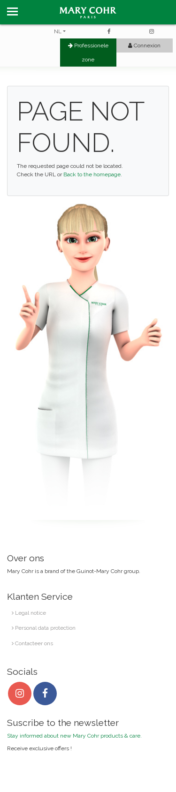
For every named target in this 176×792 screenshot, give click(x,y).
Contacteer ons (32, 643)
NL (57, 31)
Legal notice (29, 613)
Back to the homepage (92, 174)
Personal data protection (44, 628)
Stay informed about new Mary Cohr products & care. (74, 735)
